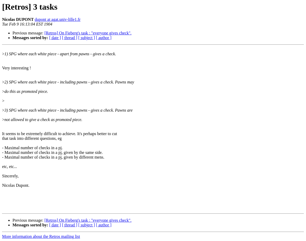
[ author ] (104, 37)
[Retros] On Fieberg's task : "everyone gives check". (88, 33)
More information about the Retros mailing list (41, 236)
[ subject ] (86, 37)
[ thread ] (69, 37)
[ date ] (55, 37)
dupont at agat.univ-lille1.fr (57, 19)
